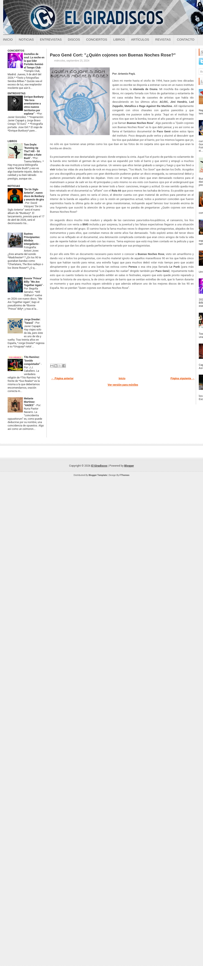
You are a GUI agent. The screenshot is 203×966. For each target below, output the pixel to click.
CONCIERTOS (16, 50)
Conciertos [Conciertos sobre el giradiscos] (96, 39)
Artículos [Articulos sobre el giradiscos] (140, 39)
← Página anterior (62, 378)
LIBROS (12, 141)
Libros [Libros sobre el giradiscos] (119, 39)
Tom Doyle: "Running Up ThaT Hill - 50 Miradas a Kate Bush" (32, 151)
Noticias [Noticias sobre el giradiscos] (26, 39)
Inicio (8, 39)
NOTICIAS (14, 186)
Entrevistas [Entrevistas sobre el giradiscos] (51, 39)
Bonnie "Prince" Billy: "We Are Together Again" (33, 282)
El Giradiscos (99, 465)
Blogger (129, 465)
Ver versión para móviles (123, 384)
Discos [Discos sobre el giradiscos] (74, 39)
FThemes (124, 475)
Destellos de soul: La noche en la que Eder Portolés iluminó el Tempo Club (34, 61)
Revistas (163, 39)
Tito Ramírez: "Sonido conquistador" (32, 360)
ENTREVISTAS (16, 93)
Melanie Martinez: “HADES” (29, 402)
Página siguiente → (182, 378)
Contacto (185, 39)
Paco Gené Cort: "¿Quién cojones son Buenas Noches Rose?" (113, 55)
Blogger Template (98, 475)
